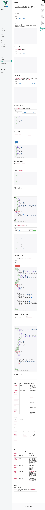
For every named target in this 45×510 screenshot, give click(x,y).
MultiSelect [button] (3, 40)
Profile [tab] (20, 18)
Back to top (42, 32)
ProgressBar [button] (3, 69)
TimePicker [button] (3, 46)
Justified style (42, 11)
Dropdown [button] (3, 30)
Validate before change (42, 24)
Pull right (42, 9)
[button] (6, 12)
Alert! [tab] (23, 193)
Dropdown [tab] (24, 18)
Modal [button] (2, 32)
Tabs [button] (2, 61)
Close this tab (17, 265)
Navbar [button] (2, 59)
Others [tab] (33, 112)
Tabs (15, 378)
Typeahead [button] (3, 42)
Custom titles (42, 15)
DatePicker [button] (3, 44)
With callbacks (42, 17)
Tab (15, 446)
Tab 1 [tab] (16, 262)
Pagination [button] (3, 67)
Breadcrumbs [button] (3, 63)
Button (35, 230)
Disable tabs (42, 7)
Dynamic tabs (42, 22)
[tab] (20, 169)
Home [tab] (16, 18)
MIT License (30, 506)
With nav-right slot (43, 19)
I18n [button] (2, 15)
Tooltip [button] (2, 34)
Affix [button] (2, 76)
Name (16, 324)
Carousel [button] (2, 74)
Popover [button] (2, 36)
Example (42, 5)
